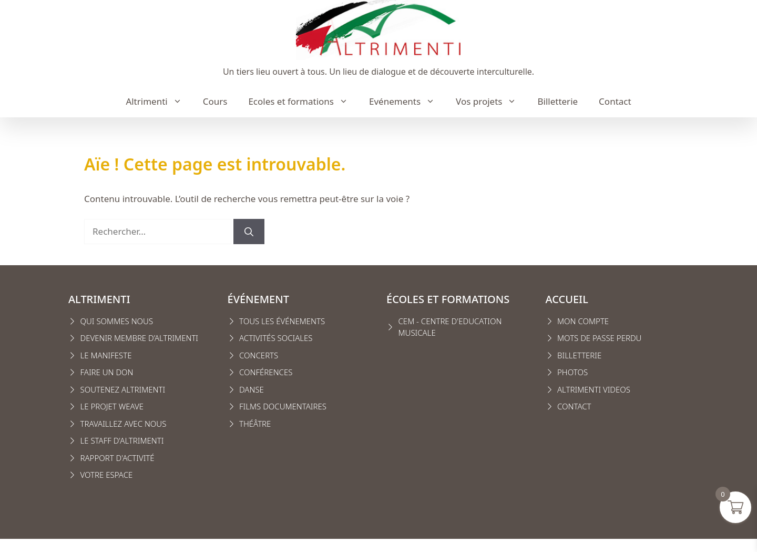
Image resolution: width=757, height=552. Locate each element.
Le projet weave (112, 406)
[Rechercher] (248, 231)
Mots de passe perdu (599, 338)
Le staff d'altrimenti (122, 440)
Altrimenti (159, 101)
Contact (615, 101)
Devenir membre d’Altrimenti (139, 338)
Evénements (407, 101)
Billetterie (557, 101)
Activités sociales (276, 338)
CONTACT (574, 406)
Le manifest (104, 355)
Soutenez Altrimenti (123, 389)
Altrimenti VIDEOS (593, 389)
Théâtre (255, 423)
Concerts (258, 355)
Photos (572, 372)
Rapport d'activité (117, 458)
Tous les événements (282, 321)
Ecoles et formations (303, 101)
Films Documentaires (282, 406)
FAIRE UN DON (107, 372)
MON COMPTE (583, 321)
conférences (265, 372)
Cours (215, 101)
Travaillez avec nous (123, 423)
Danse (251, 389)
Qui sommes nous (117, 321)
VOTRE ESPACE (106, 474)
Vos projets (491, 101)
